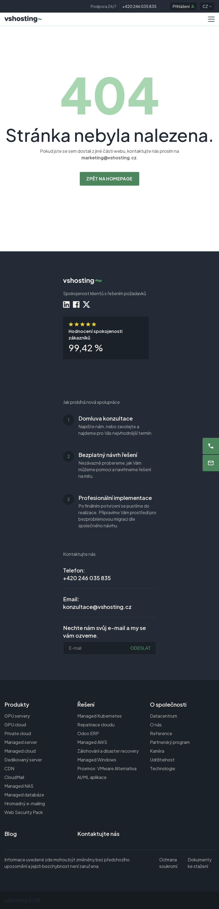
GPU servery (17, 716)
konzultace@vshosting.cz (97, 606)
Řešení (85, 704)
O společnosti (168, 704)
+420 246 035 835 (139, 6)
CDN (9, 768)
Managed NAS (18, 786)
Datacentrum (163, 716)
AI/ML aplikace (92, 777)
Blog (10, 833)
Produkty (16, 704)
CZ (207, 6)
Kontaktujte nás (98, 833)
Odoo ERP (88, 733)
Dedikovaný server (23, 760)
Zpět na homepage (109, 179)
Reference (161, 733)
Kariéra (157, 751)
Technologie (162, 768)
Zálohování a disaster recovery (108, 751)
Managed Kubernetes (99, 716)
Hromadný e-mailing (24, 803)
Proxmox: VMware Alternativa (106, 768)
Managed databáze (24, 795)
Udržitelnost (162, 760)
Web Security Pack (23, 812)
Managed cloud (20, 751)
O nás (156, 724)
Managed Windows (96, 760)
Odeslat (140, 648)
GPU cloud (15, 724)
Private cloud (17, 733)
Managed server (20, 742)
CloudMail (14, 777)
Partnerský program (170, 742)
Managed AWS (92, 742)
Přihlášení (183, 6)
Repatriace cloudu (96, 724)
